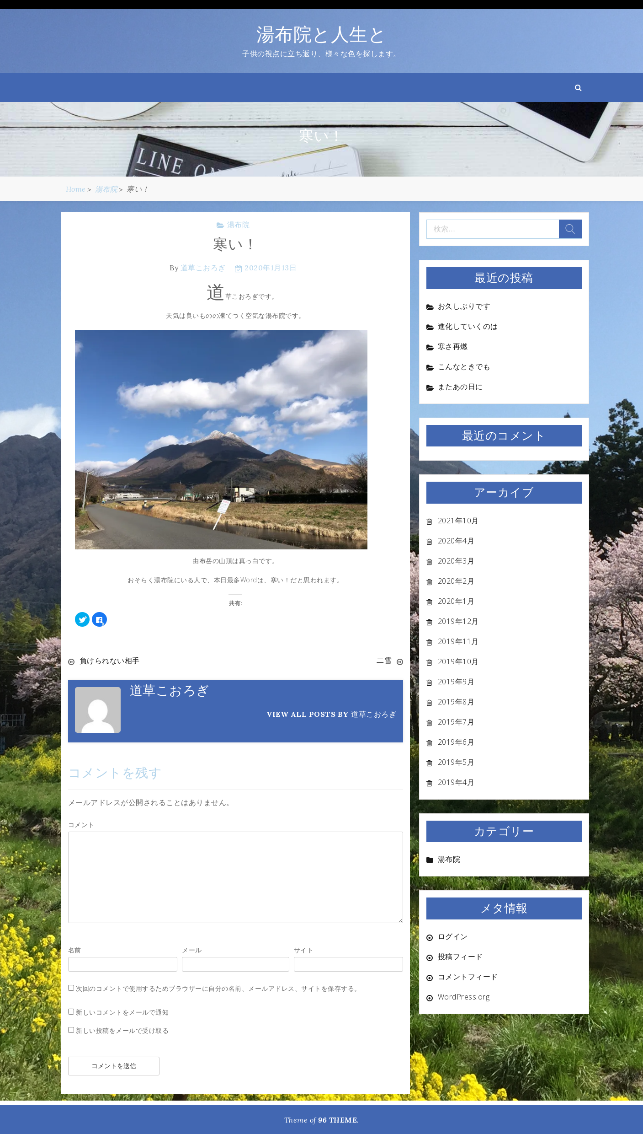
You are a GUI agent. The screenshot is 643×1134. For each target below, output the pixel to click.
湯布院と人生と (321, 34)
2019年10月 (458, 661)
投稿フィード (460, 956)
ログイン (453, 936)
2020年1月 (456, 601)
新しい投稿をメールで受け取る (122, 1030)
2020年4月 (456, 541)
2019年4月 (456, 782)
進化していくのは (468, 326)
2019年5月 (456, 762)
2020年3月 (456, 561)
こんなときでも (464, 366)
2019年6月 (456, 742)
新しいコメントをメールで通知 (122, 1011)
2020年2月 (456, 581)
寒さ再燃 (453, 346)
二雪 (384, 660)
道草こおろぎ (203, 267)
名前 (74, 949)
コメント (81, 824)
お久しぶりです (464, 306)
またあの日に (460, 387)
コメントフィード (468, 977)
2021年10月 (458, 521)
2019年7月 (456, 722)
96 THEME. (338, 1119)
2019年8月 (456, 702)
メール (192, 949)
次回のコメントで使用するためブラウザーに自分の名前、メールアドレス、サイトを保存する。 (218, 988)
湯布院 (238, 224)
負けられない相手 (110, 660)
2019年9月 (456, 682)
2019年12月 (458, 621)
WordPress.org (464, 997)
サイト (304, 949)
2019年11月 (458, 641)
